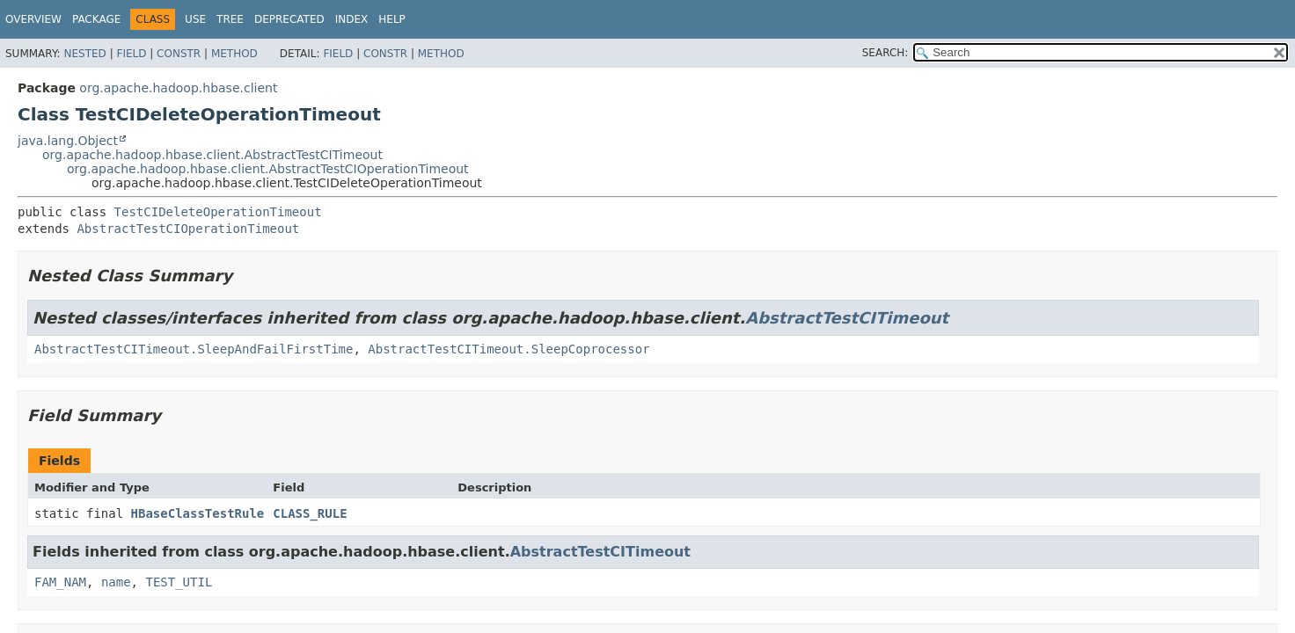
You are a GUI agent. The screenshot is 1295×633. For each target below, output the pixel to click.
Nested (84, 53)
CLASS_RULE (310, 513)
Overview (33, 19)
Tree (230, 19)
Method (234, 53)
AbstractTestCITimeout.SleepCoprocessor (508, 349)
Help (392, 19)
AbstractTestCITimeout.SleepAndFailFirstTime (193, 349)
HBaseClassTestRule (198, 513)
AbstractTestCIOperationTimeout (188, 229)
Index (352, 19)
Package (96, 19)
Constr (179, 53)
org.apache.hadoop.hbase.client (178, 88)
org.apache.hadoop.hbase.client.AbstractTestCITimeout (212, 155)
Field (131, 53)
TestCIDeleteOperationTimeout (218, 212)
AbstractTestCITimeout (846, 318)
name (116, 582)
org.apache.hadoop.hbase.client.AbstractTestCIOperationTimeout (268, 169)
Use (195, 19)
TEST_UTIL (178, 582)
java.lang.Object (68, 141)
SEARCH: (885, 53)
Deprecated (289, 19)
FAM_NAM (60, 582)
